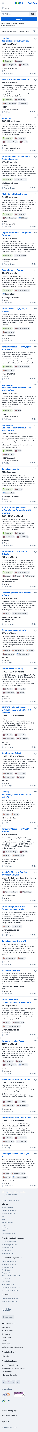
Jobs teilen (5, 1356)
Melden (32, 73)
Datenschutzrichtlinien (9, 1415)
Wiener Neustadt (7, 1222)
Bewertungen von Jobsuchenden (13, 1368)
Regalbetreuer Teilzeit (12, 753)
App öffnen (32, 3)
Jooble (14, 1427)
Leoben (4, 1231)
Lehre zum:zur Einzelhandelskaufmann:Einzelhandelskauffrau (16, 387)
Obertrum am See (7, 1208)
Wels (3, 1219)
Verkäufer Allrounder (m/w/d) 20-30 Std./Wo (16, 348)
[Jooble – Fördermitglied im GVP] (6, 1400)
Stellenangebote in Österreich (12, 1347)
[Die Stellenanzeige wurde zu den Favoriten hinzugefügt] (35, 38)
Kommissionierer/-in (11, 970)
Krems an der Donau (8, 1233)
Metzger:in (6, 118)
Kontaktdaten (6, 1337)
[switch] (34, 31)
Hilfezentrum (6, 1344)
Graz (3, 1216)
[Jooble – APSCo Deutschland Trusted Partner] (6, 1394)
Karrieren (5, 1341)
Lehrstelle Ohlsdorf (8, 1284)
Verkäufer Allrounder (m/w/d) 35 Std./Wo (16, 830)
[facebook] (4, 1382)
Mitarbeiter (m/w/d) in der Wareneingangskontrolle (13, 908)
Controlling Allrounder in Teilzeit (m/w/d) (16, 594)
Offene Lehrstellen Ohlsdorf (11, 1276)
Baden (4, 1225)
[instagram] (8, 1382)
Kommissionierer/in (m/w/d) (14, 941)
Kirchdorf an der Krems (9, 1210)
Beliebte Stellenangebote (10, 1298)
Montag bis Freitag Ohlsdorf (11, 1287)
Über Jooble (6, 1327)
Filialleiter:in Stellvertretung (14, 194)
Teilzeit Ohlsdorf (7, 1250)
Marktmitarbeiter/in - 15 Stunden (16, 1079)
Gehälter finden (7, 1372)
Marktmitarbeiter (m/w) (12, 669)
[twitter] (13, 1382)
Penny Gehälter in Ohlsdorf (10, 1290)
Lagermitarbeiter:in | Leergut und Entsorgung (17, 234)
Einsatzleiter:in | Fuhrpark (13, 270)
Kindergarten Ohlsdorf (9, 1242)
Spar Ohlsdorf (6, 1281)
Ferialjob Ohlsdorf (7, 1247)
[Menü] (3, 3)
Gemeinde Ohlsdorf (8, 1253)
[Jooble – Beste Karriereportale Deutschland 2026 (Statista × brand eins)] (19, 1394)
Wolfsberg (5, 1228)
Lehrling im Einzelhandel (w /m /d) (15, 1155)
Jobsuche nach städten (9, 1301)
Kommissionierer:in (10, 469)
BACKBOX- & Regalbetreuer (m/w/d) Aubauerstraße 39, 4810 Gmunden (16, 710)
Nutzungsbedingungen (9, 1411)
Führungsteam (6, 1334)
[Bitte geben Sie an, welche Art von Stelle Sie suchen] (19, 8)
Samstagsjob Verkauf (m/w (14, 630)
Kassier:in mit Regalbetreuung (15, 79)
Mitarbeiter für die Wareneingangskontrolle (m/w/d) (16, 1001)
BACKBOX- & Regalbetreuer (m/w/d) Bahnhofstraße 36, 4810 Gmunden (16, 510)
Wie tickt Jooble (7, 1331)
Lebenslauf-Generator (9, 1375)
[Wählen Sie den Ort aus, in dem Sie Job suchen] (19, 13)
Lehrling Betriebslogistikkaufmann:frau (15, 39)
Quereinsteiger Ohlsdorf (9, 1245)
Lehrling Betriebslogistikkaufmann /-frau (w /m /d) (16, 794)
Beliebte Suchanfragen (11, 1200)
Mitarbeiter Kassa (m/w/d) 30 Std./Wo (15, 310)
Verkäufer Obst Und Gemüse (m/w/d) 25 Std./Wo (14, 873)
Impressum (5, 1422)
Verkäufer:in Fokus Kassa (13, 1041)
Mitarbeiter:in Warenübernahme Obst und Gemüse (16, 157)
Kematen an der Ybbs (8, 1213)
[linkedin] (18, 1382)
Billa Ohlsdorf (6, 1279)
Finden (19, 19)
